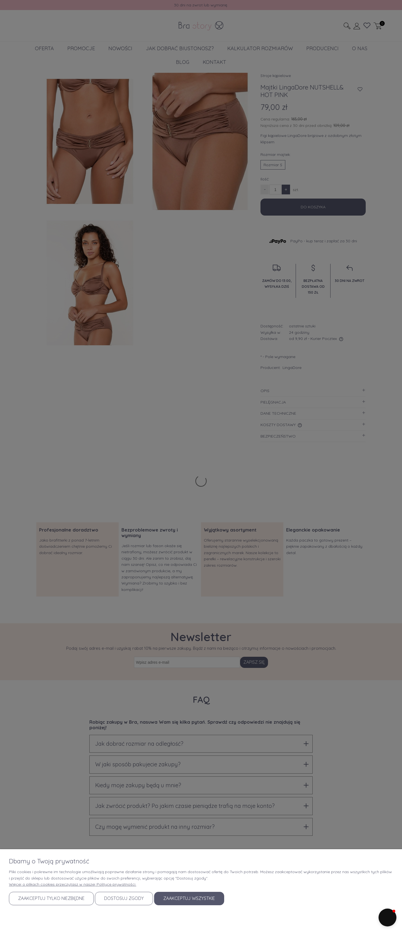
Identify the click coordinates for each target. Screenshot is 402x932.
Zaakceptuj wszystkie (189, 898)
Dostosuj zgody (124, 898)
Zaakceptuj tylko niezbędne (51, 898)
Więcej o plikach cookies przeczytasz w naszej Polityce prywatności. (72, 884)
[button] (387, 917)
